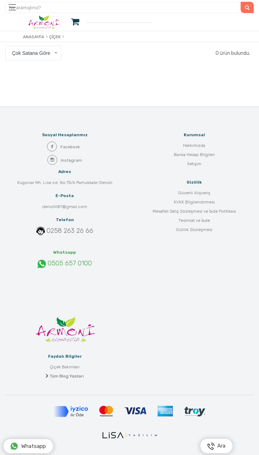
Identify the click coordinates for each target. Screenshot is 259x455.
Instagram (64, 160)
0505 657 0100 (64, 263)
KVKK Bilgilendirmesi (194, 202)
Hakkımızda (194, 145)
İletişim (194, 163)
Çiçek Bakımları (65, 366)
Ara (216, 446)
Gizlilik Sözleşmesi (194, 229)
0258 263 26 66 (70, 231)
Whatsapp (28, 446)
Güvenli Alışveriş (194, 192)
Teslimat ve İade (194, 220)
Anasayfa (33, 36)
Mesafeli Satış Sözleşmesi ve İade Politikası (194, 211)
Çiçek (55, 36)
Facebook (63, 146)
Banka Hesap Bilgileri (194, 154)
